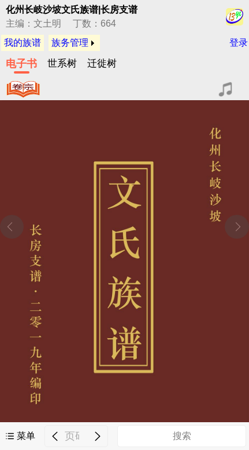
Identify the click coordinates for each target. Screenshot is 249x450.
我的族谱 (22, 42)
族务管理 (69, 42)
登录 (238, 42)
